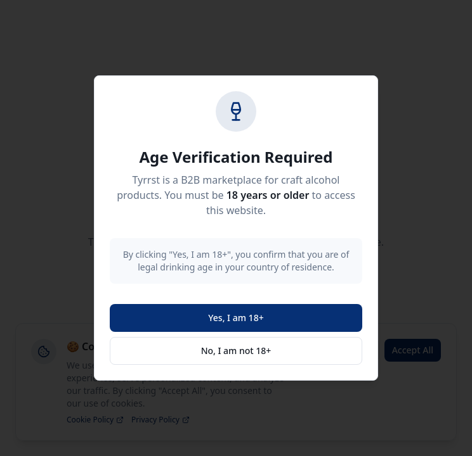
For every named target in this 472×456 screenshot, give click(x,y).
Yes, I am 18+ (235, 318)
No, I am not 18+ (236, 351)
